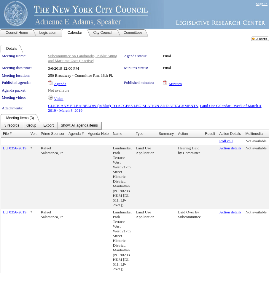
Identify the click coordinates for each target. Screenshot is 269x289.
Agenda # (76, 134)
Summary (166, 134)
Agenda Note (98, 134)
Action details (230, 148)
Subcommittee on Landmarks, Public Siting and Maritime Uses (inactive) (82, 58)
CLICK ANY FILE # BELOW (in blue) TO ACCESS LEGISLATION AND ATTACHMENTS (123, 105)
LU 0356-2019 (14, 148)
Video (58, 98)
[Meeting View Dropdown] (79, 125)
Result (210, 134)
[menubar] (51, 126)
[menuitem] (12, 125)
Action (183, 134)
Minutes (175, 84)
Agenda (60, 84)
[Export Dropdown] (48, 125)
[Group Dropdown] (31, 125)
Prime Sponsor (52, 134)
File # (7, 134)
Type (140, 134)
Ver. (34, 134)
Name (117, 134)
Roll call (226, 141)
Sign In (262, 3)
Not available (58, 90)
